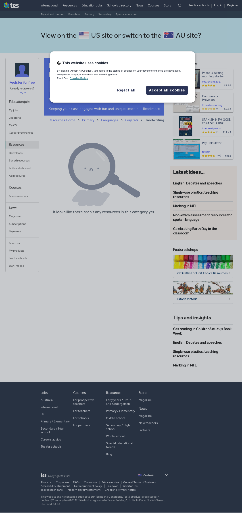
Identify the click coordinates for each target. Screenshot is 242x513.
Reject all (126, 90)
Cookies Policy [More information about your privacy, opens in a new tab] (79, 78)
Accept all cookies (167, 90)
